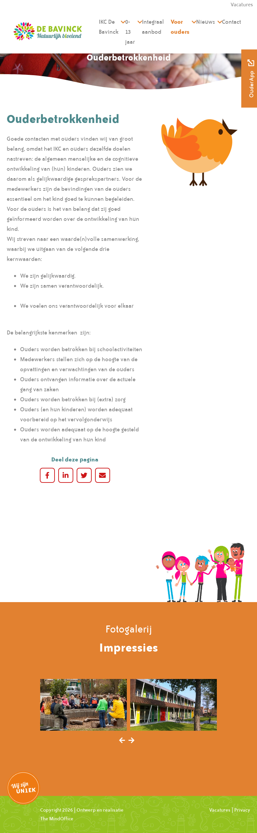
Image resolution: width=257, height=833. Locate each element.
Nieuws (205, 21)
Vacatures (220, 810)
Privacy (242, 810)
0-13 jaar (130, 31)
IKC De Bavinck (108, 26)
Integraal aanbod (153, 26)
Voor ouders (180, 26)
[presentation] (122, 741)
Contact (231, 21)
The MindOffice (56, 819)
